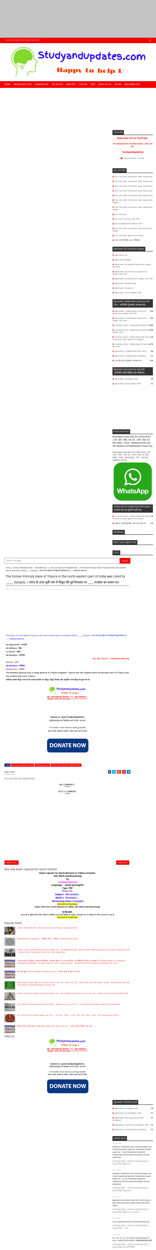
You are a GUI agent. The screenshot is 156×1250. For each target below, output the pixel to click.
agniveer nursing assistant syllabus (128, 578)
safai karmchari (123, 857)
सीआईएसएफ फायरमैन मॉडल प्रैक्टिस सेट (131, 778)
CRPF (92, 84)
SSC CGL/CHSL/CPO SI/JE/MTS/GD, (78, 175)
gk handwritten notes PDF (129, 225)
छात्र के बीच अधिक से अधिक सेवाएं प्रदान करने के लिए (53, 317)
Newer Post (11, 450)
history (119, 1025)
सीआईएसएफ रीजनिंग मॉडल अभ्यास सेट (131, 783)
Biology (119, 983)
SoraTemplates (20, 1207)
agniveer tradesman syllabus (130, 357)
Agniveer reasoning (125, 285)
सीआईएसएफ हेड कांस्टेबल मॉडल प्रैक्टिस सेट (133, 792)
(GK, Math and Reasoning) (53, 464)
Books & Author (123, 988)
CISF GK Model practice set (129, 729)
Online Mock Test (22, 84)
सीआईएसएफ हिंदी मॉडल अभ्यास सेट (130, 788)
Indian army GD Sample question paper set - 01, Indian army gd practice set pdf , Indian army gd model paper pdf (132, 1150)
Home (7, 84)
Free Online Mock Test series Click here (22, 40)
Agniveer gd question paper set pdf (134, 280)
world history (122, 1039)
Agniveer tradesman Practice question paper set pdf (129, 314)
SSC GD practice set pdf (127, 220)
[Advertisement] (78, 19)
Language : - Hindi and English (53, 473)
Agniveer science (124, 289)
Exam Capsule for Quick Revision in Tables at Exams (53, 461)
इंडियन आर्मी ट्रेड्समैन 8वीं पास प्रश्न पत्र (130, 525)
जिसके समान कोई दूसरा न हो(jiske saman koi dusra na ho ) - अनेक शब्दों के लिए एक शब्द (54, 615)
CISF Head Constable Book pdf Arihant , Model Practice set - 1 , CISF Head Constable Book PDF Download (132, 1166)
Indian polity (122, 1007)
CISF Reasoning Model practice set (133, 757)
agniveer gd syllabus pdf (128, 294)
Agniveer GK (121, 257)
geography (120, 1021)
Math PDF (9, 91)
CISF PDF (83, 84)
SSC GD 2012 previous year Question (134, 183)
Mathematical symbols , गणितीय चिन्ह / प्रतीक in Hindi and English (47, 527)
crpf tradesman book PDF (129, 852)
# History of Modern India (22, 351)
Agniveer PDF (42, 84)
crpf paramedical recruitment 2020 (130, 846)
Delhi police (105, 84)
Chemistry (120, 997)
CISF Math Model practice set (130, 752)
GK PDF (118, 84)
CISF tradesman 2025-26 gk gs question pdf (131, 681)
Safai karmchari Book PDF (129, 840)
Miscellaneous (41, 140)
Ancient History (123, 974)
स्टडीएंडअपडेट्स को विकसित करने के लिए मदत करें (53, 306)
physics (119, 1030)
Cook (117, 836)
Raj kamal (46, 1207)
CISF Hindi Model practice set (130, 748)
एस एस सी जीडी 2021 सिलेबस (127, 242)
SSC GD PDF (57, 84)
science (119, 1035)
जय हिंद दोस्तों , (53, 500)
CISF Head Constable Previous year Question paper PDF (132, 742)
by (53, 467)
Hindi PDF (71, 84)
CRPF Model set (123, 807)
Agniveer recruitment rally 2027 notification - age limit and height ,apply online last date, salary (131, 662)
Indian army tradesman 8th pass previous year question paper (131, 340)
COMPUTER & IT (123, 993)
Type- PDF (53, 476)
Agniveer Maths (123, 261)
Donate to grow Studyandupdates (53, 303)
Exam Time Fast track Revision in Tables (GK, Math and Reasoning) (53, 495)
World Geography (124, 1016)
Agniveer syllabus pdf (126, 380)
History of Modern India (22, 140)
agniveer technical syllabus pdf (132, 584)
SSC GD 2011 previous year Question (134, 178)
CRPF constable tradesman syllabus (128, 825)
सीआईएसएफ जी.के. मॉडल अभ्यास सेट (130, 774)
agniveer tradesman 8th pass (131, 353)
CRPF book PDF (123, 819)
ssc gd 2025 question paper (129, 237)
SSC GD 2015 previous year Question (134, 192)
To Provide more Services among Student (53, 313)
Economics (121, 1002)
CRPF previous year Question (130, 831)
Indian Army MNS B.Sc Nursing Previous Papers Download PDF (47, 516)
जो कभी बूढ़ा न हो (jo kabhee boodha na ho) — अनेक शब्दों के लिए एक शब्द (48, 560)
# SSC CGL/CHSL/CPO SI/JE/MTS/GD (66, 351)
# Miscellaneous (42, 351)
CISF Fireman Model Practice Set (132, 724)
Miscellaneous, (58, 175)
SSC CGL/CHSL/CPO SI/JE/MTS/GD (64, 140)
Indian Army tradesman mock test (133, 327)
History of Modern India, (42, 175)
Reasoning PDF (132, 84)
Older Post (94, 450)
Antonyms (120, 979)
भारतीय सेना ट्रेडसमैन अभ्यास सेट (128, 362)
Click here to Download (53, 492)
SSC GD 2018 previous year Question (134, 197)
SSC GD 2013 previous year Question (134, 188)
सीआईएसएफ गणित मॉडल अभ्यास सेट (130, 769)
